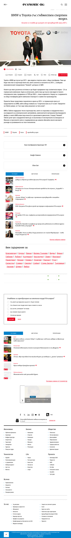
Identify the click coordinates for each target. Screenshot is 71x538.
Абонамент (16, 509)
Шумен (19, 267)
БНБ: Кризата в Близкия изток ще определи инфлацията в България (39, 206)
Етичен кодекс (17, 514)
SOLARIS (52, 472)
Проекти (51, 454)
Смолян (27, 263)
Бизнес (29, 429)
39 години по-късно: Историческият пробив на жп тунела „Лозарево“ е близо (39, 189)
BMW (7, 132)
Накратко (15, 363)
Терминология (9, 482)
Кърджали (27, 257)
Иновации (30, 437)
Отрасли (30, 435)
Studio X (41, 535)
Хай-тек (7, 467)
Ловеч (47, 257)
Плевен (28, 260)
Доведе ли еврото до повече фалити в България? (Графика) (36, 179)
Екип (43, 507)
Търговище (59, 263)
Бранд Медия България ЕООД (49, 514)
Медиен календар (18, 523)
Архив (19, 319)
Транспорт (8, 442)
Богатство (30, 462)
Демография (53, 437)
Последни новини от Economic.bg (56, 381)
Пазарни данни (9, 492)
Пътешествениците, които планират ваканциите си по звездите (37, 348)
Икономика (8, 429)
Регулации (17, 213)
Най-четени (34, 174)
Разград (46, 260)
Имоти (29, 444)
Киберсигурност (9, 465)
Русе (54, 260)
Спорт (29, 469)
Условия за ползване (47, 516)
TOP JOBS (52, 474)
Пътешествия (16, 345)
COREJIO (52, 465)
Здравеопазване (54, 442)
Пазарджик (10, 260)
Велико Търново (41, 253)
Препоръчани (55, 174)
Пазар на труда (9, 449)
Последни (14, 174)
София (36, 263)
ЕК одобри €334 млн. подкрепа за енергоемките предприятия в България (39, 216)
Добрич (18, 257)
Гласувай (11, 319)
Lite (27, 454)
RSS (49, 414)
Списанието (8, 490)
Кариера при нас (17, 516)
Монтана (56, 257)
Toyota (14, 132)
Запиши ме (52, 420)
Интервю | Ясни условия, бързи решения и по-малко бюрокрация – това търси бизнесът (39, 233)
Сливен (19, 263)
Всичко (6, 479)
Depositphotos (39, 536)
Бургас (21, 253)
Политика (52, 432)
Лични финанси (54, 435)
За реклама (16, 504)
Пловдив (37, 260)
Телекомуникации (10, 460)
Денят (14, 337)
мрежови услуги (32, 132)
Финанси (33, 396)
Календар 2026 (54, 457)
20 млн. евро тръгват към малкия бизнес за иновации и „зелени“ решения (39, 357)
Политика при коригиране (49, 511)
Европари (15, 354)
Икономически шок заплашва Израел (25, 374)
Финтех (7, 469)
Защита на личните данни (49, 504)
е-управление (9, 462)
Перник (20, 260)
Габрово (9, 257)
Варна (29, 253)
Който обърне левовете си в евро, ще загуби (37, 400)
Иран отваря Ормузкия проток (25, 365)
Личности (30, 465)
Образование (53, 440)
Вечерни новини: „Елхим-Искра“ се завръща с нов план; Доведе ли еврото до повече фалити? (38, 340)
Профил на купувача (18, 519)
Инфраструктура (19, 186)
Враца (59, 253)
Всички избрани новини (57, 239)
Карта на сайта (46, 509)
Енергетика (18, 222)
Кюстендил (38, 257)
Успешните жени (54, 469)
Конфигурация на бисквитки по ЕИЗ (23, 521)
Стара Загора (47, 263)
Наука (29, 457)
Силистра (10, 263)
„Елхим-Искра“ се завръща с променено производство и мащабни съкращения (37, 198)
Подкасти (52, 460)
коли (22, 132)
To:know (7, 487)
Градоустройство (54, 444)
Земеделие (8, 444)
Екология (52, 447)
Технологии (8, 454)
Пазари (30, 440)
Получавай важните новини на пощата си (33, 419)
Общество (52, 429)
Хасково (10, 267)
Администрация (54, 449)
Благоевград (11, 253)
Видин (52, 253)
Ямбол (26, 267)
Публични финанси (19, 177)
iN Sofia (52, 467)
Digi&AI (7, 457)
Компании (17, 195)
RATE (51, 462)
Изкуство (30, 467)
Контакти (15, 511)
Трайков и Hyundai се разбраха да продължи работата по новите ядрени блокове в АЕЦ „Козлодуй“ (39, 225)
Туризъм (7, 447)
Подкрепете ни (46, 519)
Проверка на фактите (19, 507)
